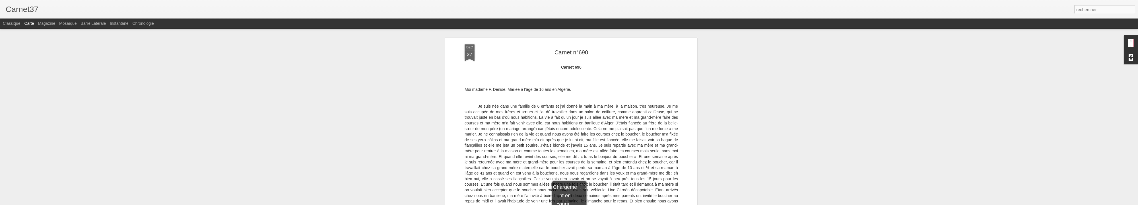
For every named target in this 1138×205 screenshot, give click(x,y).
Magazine (46, 23)
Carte (29, 23)
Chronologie (143, 23)
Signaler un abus (608, 202)
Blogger (589, 202)
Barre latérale (93, 23)
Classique (11, 23)
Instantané (119, 23)
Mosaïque (68, 23)
